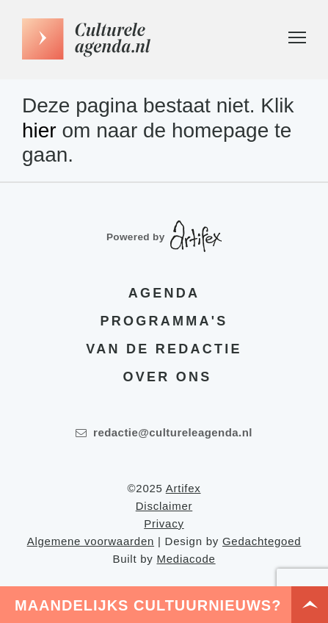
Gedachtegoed (261, 541)
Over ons (167, 377)
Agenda (164, 293)
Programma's (164, 321)
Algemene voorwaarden (90, 541)
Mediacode (185, 558)
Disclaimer (164, 506)
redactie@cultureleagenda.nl (164, 432)
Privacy (163, 523)
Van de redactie (163, 349)
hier (39, 130)
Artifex (183, 488)
